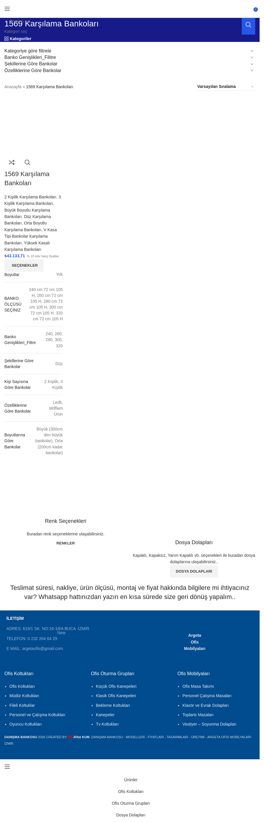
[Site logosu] (130, 5)
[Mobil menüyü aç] (7, 9)
